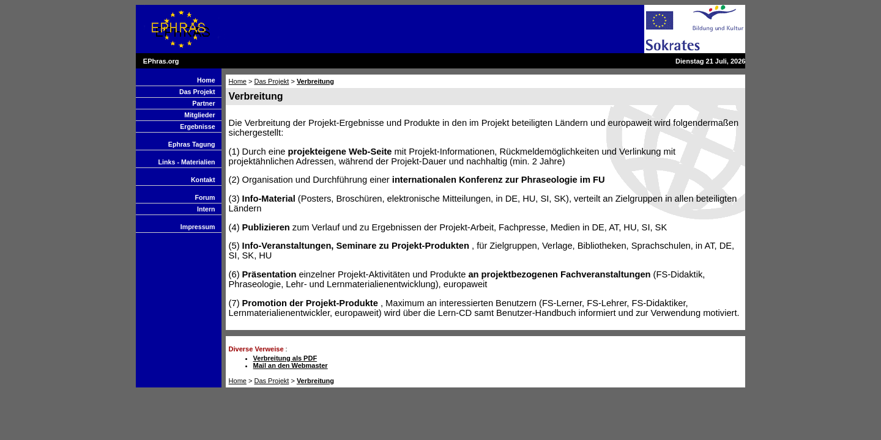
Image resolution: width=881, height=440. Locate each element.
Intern (206, 209)
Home (206, 80)
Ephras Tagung (191, 144)
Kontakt (203, 179)
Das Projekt (197, 91)
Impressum (197, 226)
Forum (205, 197)
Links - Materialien (186, 162)
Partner (203, 103)
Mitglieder (199, 115)
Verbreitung (315, 81)
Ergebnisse (197, 126)
